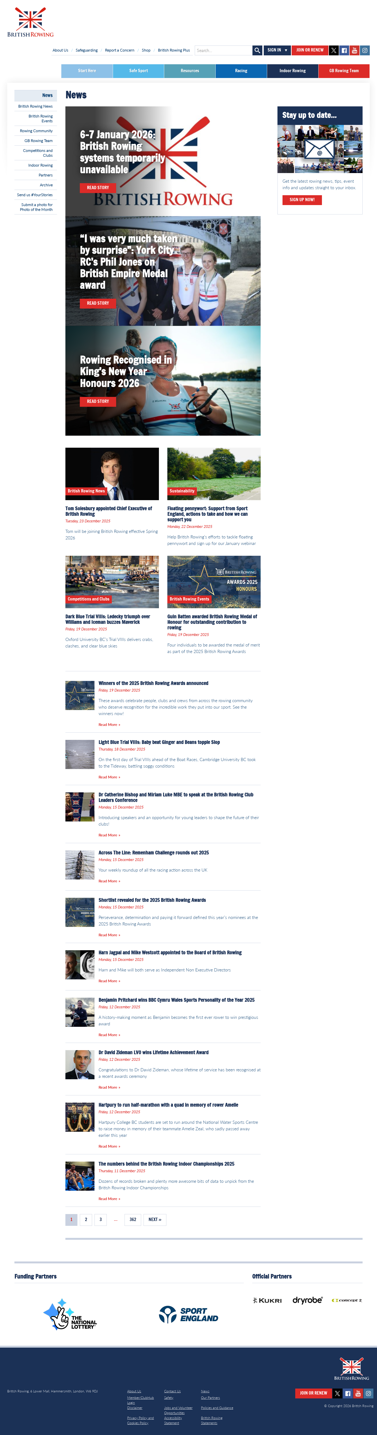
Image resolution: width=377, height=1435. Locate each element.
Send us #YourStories (35, 194)
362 (133, 1220)
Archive (46, 184)
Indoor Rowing (293, 71)
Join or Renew (310, 50)
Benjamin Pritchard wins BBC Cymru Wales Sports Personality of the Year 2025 (176, 1000)
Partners (46, 175)
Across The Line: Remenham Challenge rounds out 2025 (154, 853)
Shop (146, 50)
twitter (334, 50)
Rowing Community (36, 130)
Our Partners (210, 1398)
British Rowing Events (41, 118)
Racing (241, 71)
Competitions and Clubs (38, 152)
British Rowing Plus (174, 50)
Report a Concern (119, 50)
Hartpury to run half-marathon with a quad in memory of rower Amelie (168, 1105)
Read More (108, 724)
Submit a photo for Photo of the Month (36, 207)
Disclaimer (134, 1408)
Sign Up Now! (302, 200)
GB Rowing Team (344, 71)
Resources (190, 71)
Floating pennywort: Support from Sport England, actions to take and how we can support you (207, 514)
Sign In (274, 50)
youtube (354, 50)
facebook (344, 50)
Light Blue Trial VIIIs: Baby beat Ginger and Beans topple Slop (159, 742)
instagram (365, 50)
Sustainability (182, 491)
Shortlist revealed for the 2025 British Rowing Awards (152, 900)
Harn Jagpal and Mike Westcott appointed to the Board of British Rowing (170, 952)
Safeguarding (87, 50)
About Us (60, 50)
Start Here (87, 71)
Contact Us (172, 1391)
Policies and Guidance (217, 1408)
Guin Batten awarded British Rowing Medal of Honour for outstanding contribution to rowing (212, 622)
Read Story (98, 188)
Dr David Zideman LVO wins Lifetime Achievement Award (153, 1052)
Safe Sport (138, 71)
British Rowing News (35, 106)
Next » (155, 1220)
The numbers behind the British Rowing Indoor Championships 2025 (166, 1164)
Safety (168, 1398)
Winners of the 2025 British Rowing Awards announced (153, 683)
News (47, 95)
